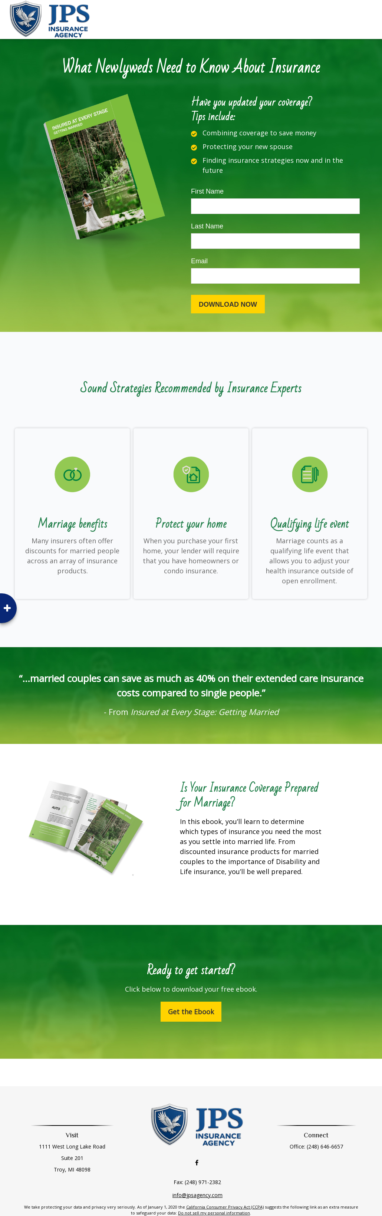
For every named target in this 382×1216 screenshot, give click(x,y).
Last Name (207, 226)
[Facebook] (197, 1146)
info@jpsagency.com (197, 1178)
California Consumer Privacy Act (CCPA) (225, 1190)
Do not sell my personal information (214, 1196)
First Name (207, 191)
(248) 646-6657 (319, 1146)
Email (199, 261)
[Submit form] (228, 304)
